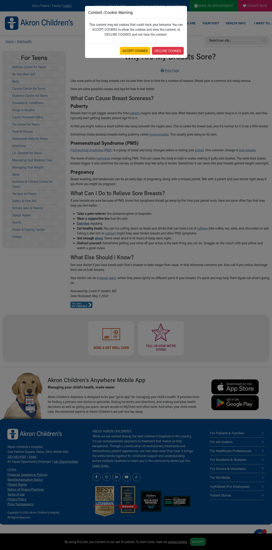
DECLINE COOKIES (168, 51)
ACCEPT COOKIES (135, 51)
